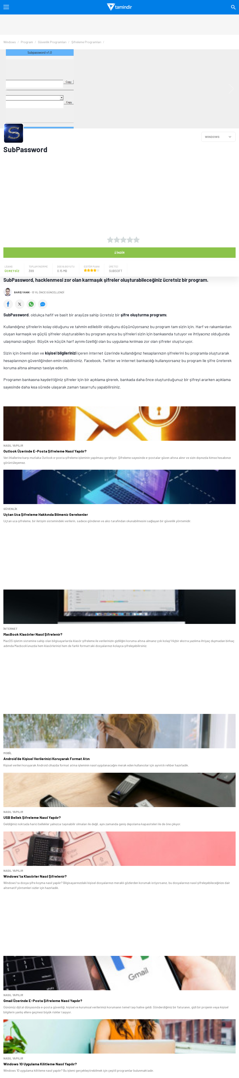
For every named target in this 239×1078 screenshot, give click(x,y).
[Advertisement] (102, 191)
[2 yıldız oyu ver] (117, 240)
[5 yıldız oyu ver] (136, 240)
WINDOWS (212, 137)
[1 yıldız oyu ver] (110, 240)
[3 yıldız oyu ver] (123, 240)
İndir (119, 252)
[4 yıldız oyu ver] (130, 240)
